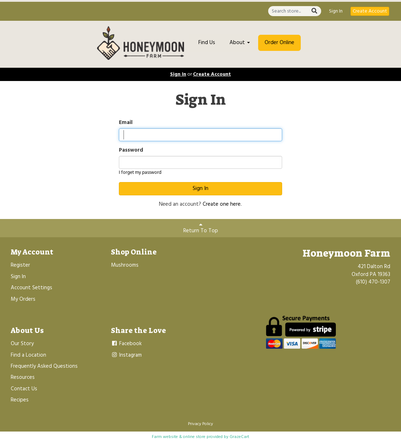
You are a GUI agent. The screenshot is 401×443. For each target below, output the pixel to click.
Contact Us (24, 389)
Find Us (206, 42)
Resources (23, 377)
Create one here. (222, 204)
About (240, 42)
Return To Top (200, 228)
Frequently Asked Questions (44, 366)
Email (125, 123)
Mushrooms (125, 265)
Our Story (22, 343)
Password (131, 150)
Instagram (126, 355)
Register (20, 265)
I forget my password (140, 172)
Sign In (336, 11)
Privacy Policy (200, 424)
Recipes (20, 400)
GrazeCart (239, 436)
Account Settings (31, 288)
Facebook (126, 343)
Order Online (279, 42)
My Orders (23, 299)
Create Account (370, 11)
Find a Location (28, 355)
